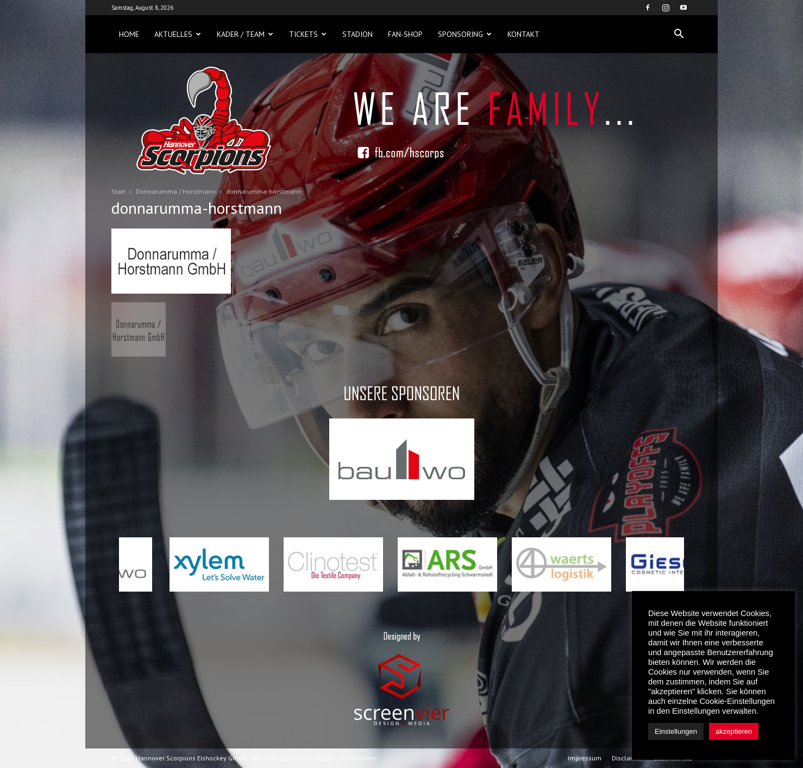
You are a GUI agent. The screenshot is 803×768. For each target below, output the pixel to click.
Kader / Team (245, 34)
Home (129, 34)
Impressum (584, 758)
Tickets (308, 34)
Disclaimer (628, 758)
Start (118, 191)
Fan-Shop (405, 34)
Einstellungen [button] (676, 731)
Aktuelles (177, 34)
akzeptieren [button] (734, 731)
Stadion (357, 34)
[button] (679, 34)
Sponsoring (465, 34)
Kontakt (523, 34)
